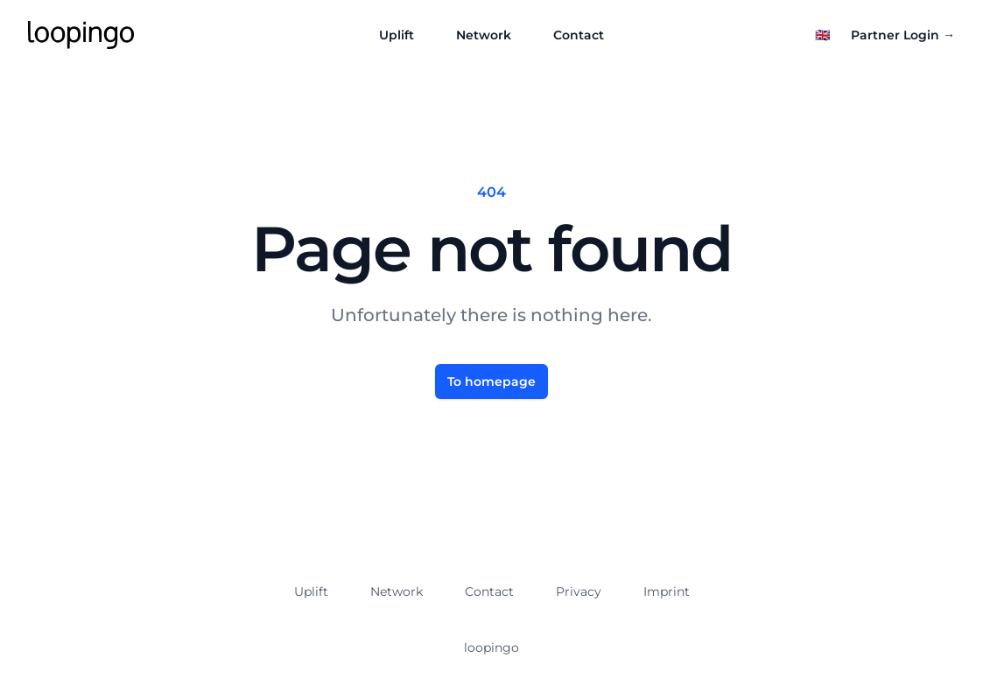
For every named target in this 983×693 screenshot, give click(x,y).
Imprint (666, 591)
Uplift (396, 35)
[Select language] (822, 35)
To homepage (491, 381)
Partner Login (903, 35)
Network (483, 35)
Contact (578, 35)
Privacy (578, 591)
